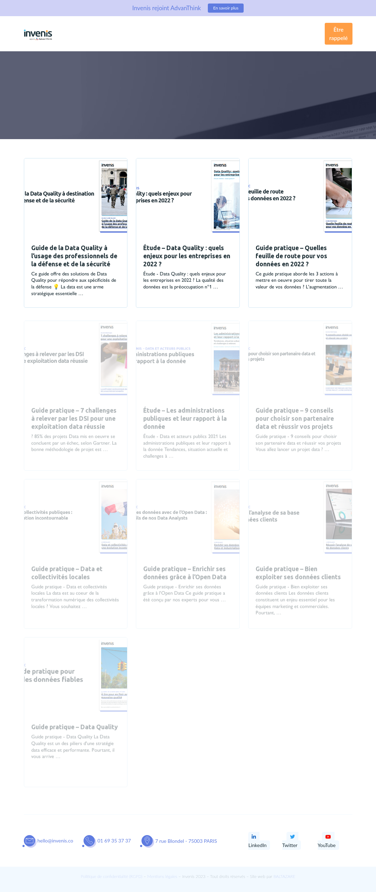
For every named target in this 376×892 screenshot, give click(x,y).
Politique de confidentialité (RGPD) (112, 876)
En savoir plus (225, 8)
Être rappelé (338, 33)
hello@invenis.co (55, 841)
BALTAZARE (284, 876)
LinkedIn (257, 841)
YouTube (327, 841)
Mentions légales (162, 876)
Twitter (289, 841)
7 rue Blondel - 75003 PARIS (186, 841)
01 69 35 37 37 (114, 841)
